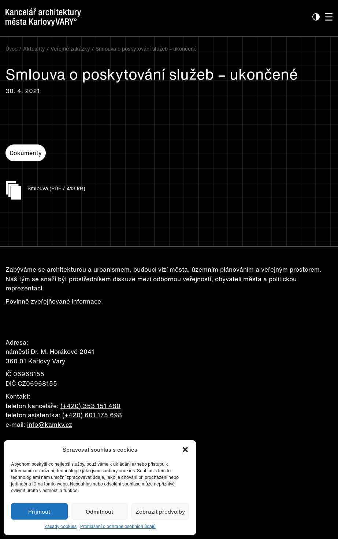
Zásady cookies (60, 526)
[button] (185, 449)
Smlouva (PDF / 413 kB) (56, 188)
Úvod (11, 48)
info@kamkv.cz (49, 424)
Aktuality (34, 48)
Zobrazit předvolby (160, 511)
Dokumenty (26, 152)
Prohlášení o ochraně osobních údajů (118, 526)
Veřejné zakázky (70, 48)
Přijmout (39, 511)
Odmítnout (99, 511)
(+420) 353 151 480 (90, 405)
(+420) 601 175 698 (92, 414)
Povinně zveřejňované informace (53, 301)
